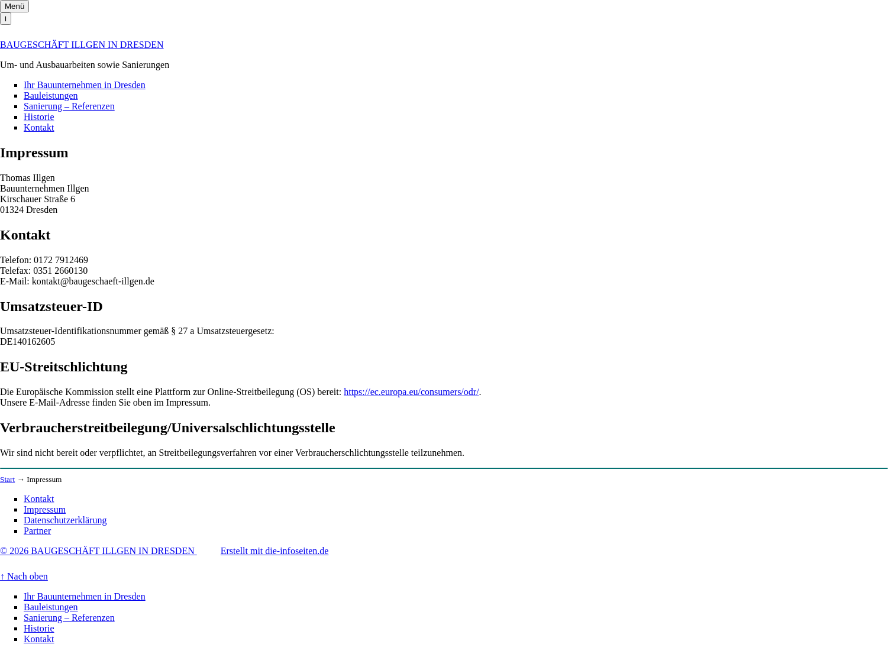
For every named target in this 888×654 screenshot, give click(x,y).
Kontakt (39, 127)
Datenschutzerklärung (65, 520)
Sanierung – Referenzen (69, 106)
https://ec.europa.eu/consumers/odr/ (411, 392)
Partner (37, 531)
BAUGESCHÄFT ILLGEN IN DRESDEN (82, 45)
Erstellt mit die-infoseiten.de (275, 551)
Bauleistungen (51, 95)
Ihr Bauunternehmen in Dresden (85, 85)
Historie (39, 117)
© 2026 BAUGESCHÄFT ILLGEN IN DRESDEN (98, 551)
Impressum (45, 509)
